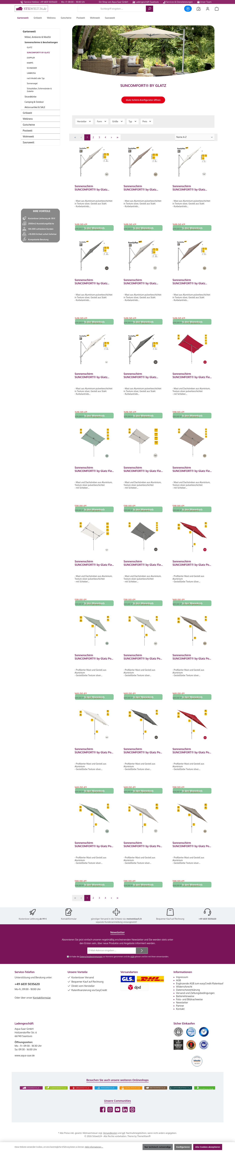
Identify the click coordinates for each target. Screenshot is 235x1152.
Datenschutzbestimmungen (91, 964)
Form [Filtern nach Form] (102, 121)
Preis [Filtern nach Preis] (147, 121)
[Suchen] (149, 9)
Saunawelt (28, 142)
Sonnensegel (32, 83)
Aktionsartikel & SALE (35, 107)
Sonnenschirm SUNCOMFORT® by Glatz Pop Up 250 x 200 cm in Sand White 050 (94, 756)
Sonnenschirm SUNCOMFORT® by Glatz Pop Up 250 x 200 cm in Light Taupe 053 (192, 661)
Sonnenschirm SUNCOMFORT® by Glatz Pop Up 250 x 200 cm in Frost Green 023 (94, 661)
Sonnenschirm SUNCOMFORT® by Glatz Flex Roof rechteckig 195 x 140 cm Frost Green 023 (94, 472)
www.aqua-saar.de (25, 1062)
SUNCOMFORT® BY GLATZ (38, 52)
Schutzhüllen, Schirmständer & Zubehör (39, 89)
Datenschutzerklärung (188, 997)
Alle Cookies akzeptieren (207, 1147)
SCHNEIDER (32, 68)
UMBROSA (31, 73)
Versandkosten (110, 1140)
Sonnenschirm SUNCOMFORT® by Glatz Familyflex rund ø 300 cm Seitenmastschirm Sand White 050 (94, 377)
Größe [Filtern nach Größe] (117, 121)
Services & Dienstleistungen (178, 2)
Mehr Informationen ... (94, 1147)
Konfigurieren (183, 1147)
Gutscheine (29, 124)
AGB (132, 964)
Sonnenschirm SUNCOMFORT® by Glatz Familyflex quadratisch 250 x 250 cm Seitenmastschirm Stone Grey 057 (93, 282)
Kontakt (180, 1016)
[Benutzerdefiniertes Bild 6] (204, 1052)
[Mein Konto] (207, 9)
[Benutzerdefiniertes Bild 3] (204, 1039)
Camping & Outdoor (34, 102)
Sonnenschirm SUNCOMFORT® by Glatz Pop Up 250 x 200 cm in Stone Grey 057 (143, 756)
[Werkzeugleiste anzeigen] (188, 9)
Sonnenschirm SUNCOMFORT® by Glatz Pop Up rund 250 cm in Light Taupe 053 (192, 850)
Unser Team (204, 2)
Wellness (28, 118)
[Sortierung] (194, 137)
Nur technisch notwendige (158, 1147)
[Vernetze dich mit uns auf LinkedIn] (125, 1116)
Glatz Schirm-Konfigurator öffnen (143, 100)
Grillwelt (27, 112)
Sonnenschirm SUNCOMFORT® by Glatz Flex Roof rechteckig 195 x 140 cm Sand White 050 (94, 566)
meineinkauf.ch (134, 926)
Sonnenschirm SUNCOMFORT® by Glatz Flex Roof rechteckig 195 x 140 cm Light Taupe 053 (192, 472)
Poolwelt (27, 130)
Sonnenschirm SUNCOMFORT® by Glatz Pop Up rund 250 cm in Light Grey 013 (143, 850)
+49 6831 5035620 (207, 926)
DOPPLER (31, 58)
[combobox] (111, 9)
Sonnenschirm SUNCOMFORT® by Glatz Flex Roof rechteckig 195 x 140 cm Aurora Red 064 (192, 377)
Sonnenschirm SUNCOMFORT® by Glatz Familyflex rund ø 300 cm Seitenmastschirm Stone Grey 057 (143, 377)
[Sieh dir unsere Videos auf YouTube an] (117, 1116)
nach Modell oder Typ (36, 78)
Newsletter (182, 1009)
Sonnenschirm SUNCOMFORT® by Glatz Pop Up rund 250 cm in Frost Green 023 (94, 850)
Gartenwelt (29, 31)
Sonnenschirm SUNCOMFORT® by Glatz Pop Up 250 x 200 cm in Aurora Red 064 (192, 566)
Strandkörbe (30, 96)
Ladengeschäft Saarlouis (146, 2)
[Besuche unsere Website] (132, 1116)
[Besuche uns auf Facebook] (102, 1116)
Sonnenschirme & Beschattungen (41, 42)
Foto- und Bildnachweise (189, 1006)
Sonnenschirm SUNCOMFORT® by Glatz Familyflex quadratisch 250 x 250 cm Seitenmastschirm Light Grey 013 (93, 187)
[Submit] (142, 958)
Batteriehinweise (185, 1003)
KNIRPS (30, 63)
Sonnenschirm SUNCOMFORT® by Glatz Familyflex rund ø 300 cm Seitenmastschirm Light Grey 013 (142, 282)
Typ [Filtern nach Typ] (133, 121)
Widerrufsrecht (184, 993)
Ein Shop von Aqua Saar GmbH (113, 2)
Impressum (182, 984)
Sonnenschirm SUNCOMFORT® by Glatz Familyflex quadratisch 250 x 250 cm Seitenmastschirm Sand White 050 (191, 187)
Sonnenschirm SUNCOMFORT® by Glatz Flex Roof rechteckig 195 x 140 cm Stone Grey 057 (143, 566)
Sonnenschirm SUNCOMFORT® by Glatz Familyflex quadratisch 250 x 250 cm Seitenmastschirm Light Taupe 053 (142, 187)
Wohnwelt (28, 136)
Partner (180, 1012)
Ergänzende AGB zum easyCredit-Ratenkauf (199, 990)
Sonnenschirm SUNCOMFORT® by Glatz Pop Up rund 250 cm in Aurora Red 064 (192, 756)
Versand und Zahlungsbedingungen (195, 1000)
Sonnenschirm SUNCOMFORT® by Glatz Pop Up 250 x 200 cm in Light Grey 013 (143, 661)
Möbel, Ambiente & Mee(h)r (38, 37)
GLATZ (29, 47)
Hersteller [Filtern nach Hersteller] (84, 121)
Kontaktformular (69, 926)
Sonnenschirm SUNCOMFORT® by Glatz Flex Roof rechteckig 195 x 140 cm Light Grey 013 (143, 472)
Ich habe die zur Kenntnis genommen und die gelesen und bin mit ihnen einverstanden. (119, 964)
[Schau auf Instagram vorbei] (110, 1116)
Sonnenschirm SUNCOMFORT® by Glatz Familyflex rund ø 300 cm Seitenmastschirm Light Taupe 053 (192, 282)
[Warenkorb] (216, 9)
